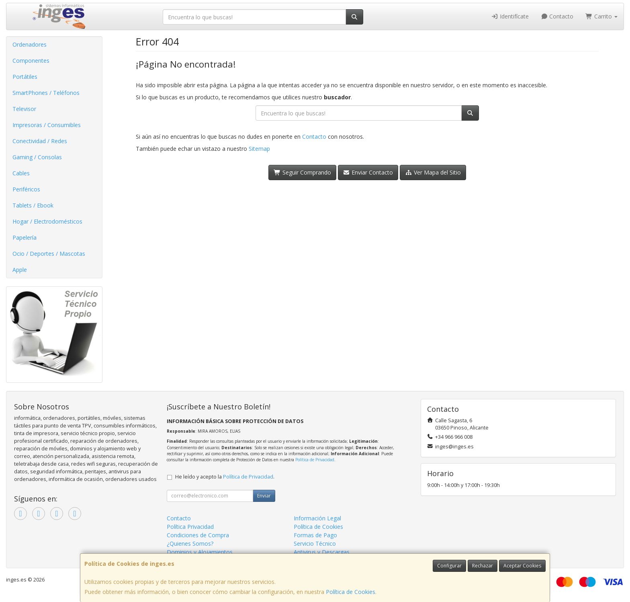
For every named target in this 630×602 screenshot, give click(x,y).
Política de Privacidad (314, 459)
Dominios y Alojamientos (200, 552)
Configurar (449, 565)
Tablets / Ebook (32, 205)
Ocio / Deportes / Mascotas (48, 253)
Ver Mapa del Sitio (433, 172)
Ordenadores (29, 44)
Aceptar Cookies (522, 565)
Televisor (24, 109)
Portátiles (24, 76)
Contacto (557, 16)
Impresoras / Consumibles (46, 125)
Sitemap (259, 148)
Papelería (24, 237)
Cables (21, 173)
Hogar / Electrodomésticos (47, 221)
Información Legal (317, 518)
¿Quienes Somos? (190, 543)
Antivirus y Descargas (322, 552)
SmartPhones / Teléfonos (46, 93)
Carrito (601, 16)
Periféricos (26, 189)
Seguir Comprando (302, 172)
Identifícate (510, 16)
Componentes (30, 60)
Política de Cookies (350, 592)
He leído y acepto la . (224, 476)
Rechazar (482, 565)
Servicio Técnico (315, 543)
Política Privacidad (190, 526)
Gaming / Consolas (37, 157)
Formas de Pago (315, 535)
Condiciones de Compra (198, 535)
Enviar (264, 495)
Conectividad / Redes (39, 141)
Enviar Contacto (368, 172)
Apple (19, 269)
